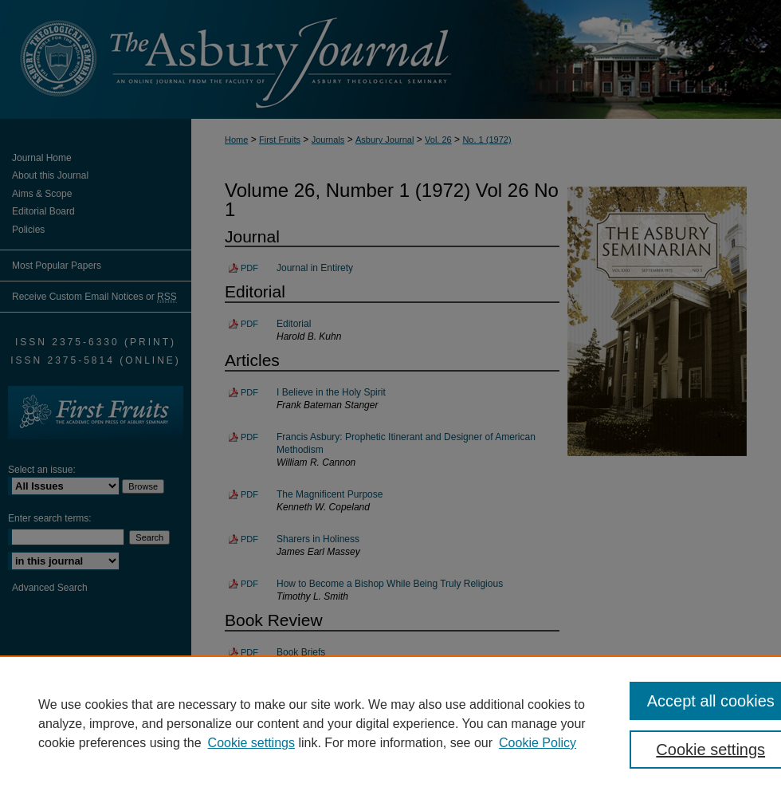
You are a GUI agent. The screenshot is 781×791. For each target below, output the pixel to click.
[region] (390, 723)
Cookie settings (251, 743)
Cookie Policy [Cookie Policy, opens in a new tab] (537, 743)
